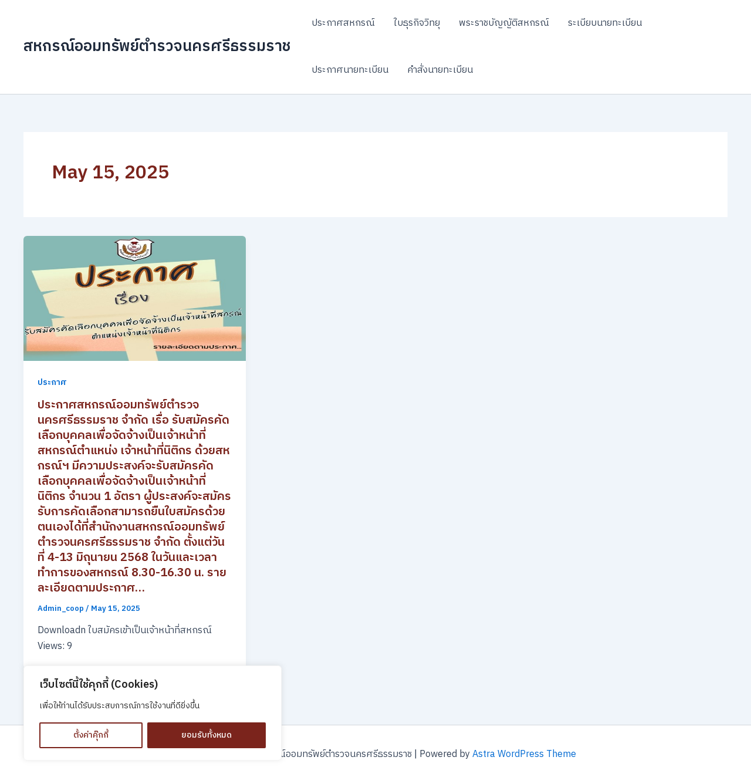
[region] (152, 713)
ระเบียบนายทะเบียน (605, 23)
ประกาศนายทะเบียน (350, 70)
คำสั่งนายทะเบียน (440, 70)
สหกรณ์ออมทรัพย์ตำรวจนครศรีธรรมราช (156, 46)
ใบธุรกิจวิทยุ (417, 23)
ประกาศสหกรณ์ (343, 23)
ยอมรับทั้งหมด (206, 735)
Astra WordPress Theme (524, 754)
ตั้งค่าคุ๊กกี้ (91, 735)
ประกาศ (52, 382)
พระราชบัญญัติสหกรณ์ (504, 23)
